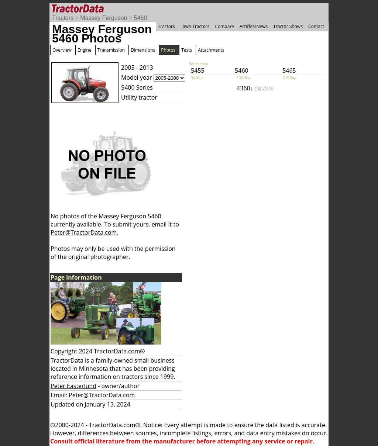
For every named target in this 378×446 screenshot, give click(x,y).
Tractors (62, 18)
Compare (224, 26)
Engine (85, 50)
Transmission (111, 50)
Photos (168, 50)
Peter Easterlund (73, 386)
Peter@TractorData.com (84, 232)
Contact (316, 26)
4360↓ (255, 88)
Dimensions (143, 50)
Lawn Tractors (195, 26)
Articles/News (254, 26)
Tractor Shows (288, 26)
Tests (186, 50)
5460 (140, 18)
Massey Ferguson (103, 18)
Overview (62, 50)
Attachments (211, 50)
